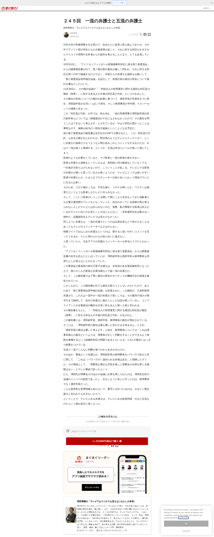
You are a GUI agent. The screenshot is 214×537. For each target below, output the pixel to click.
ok (186, 525)
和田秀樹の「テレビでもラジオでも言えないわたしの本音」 (92, 28)
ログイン (206, 8)
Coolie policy (183, 519)
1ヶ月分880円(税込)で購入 (107, 441)
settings (186, 532)
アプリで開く (119, 3)
